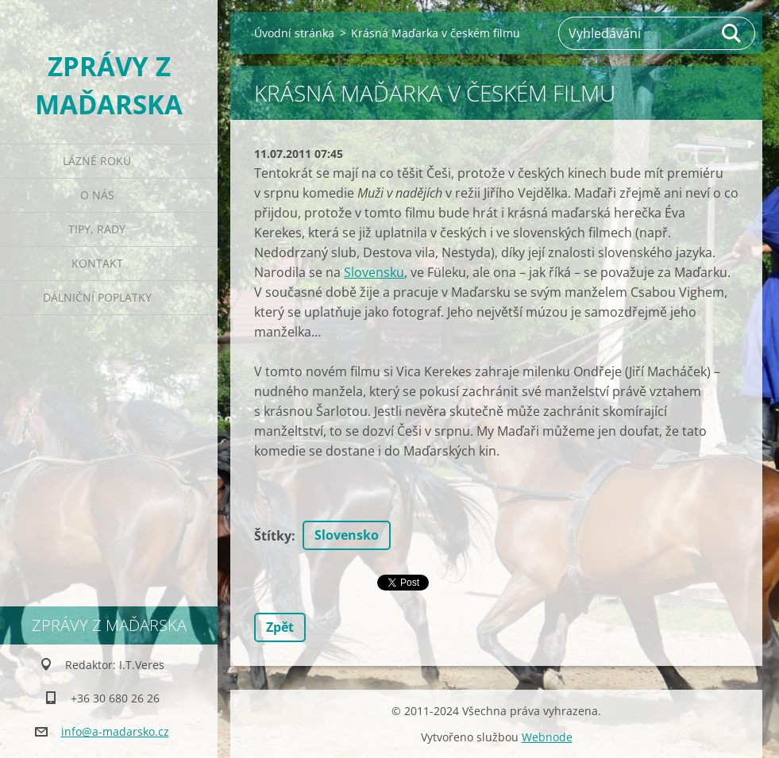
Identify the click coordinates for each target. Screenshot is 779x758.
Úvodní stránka (294, 32)
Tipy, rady (96, 229)
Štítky (272, 535)
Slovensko (346, 535)
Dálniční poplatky (97, 297)
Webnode (547, 737)
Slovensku (374, 272)
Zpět (280, 627)
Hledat (732, 33)
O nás (97, 194)
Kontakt (97, 263)
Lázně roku (97, 160)
